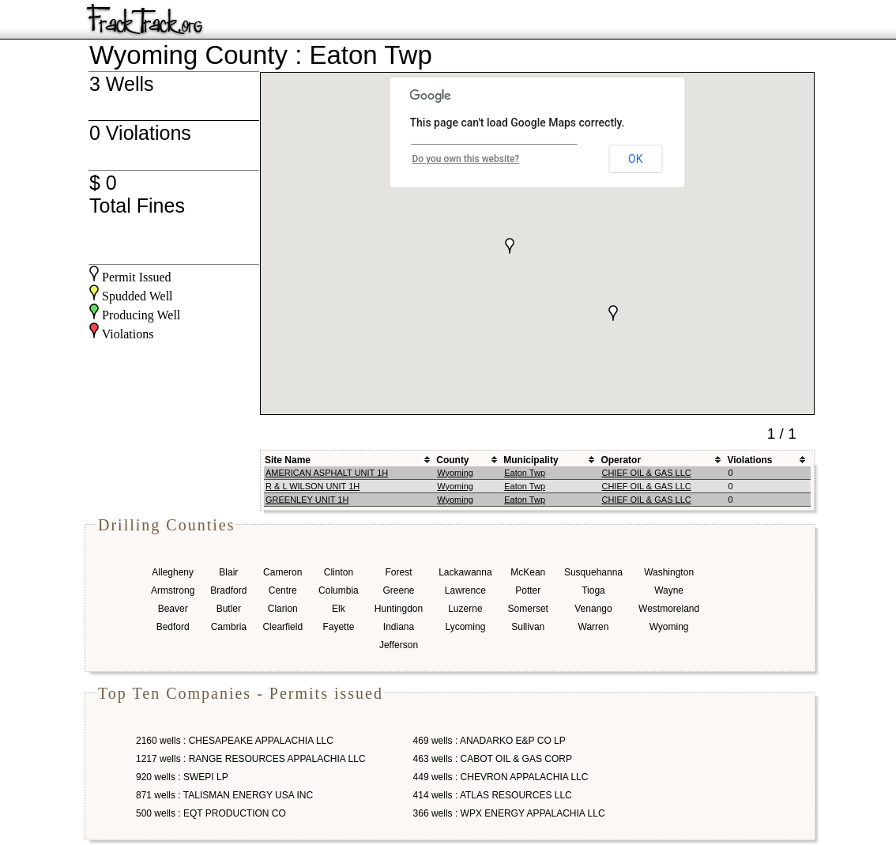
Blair (228, 572)
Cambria (229, 626)
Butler (228, 608)
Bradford (228, 590)
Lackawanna (465, 572)
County (452, 460)
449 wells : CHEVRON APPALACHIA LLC (501, 777)
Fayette (338, 626)
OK (635, 159)
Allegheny (173, 572)
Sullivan (527, 626)
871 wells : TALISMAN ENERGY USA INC (224, 795)
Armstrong (172, 590)
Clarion (283, 608)
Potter (527, 590)
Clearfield (282, 626)
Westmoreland (668, 608)
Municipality (530, 460)
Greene (398, 590)
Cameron (282, 572)
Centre (283, 590)
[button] (509, 246)
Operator (620, 460)
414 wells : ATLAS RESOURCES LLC (492, 795)
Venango (593, 608)
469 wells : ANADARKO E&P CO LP (489, 740)
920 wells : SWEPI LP (182, 777)
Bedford (173, 626)
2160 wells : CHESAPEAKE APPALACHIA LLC (234, 740)
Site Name (288, 460)
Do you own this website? (466, 158)
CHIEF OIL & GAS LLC (646, 472)
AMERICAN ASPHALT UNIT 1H (326, 472)
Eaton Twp (524, 472)
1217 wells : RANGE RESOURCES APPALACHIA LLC (251, 758)
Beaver (173, 608)
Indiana (398, 626)
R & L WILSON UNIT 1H (312, 486)
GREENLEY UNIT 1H (306, 499)
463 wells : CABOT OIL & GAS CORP (492, 758)
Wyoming (455, 472)
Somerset (528, 608)
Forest (398, 572)
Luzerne (465, 608)
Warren (593, 626)
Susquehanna (593, 572)
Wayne (668, 590)
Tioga (593, 590)
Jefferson (398, 645)
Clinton (338, 572)
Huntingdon (399, 608)
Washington (669, 572)
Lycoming (465, 626)
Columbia (338, 590)
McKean (527, 572)
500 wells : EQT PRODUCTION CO (211, 813)
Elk (338, 608)
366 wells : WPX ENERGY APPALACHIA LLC (509, 813)
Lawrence (465, 590)
